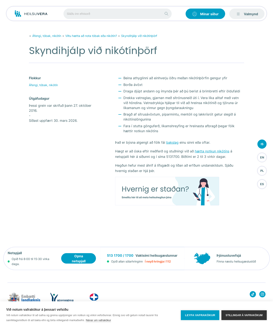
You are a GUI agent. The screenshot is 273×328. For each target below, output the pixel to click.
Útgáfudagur (39, 98)
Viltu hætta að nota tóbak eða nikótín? (91, 36)
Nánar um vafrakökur (98, 320)
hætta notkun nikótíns (212, 151)
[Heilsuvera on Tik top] (253, 295)
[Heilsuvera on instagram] (262, 295)
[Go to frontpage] (31, 13)
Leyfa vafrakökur (200, 314)
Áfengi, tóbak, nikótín (46, 36)
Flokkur (35, 78)
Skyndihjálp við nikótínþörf (139, 36)
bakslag (172, 142)
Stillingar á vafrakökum (244, 314)
